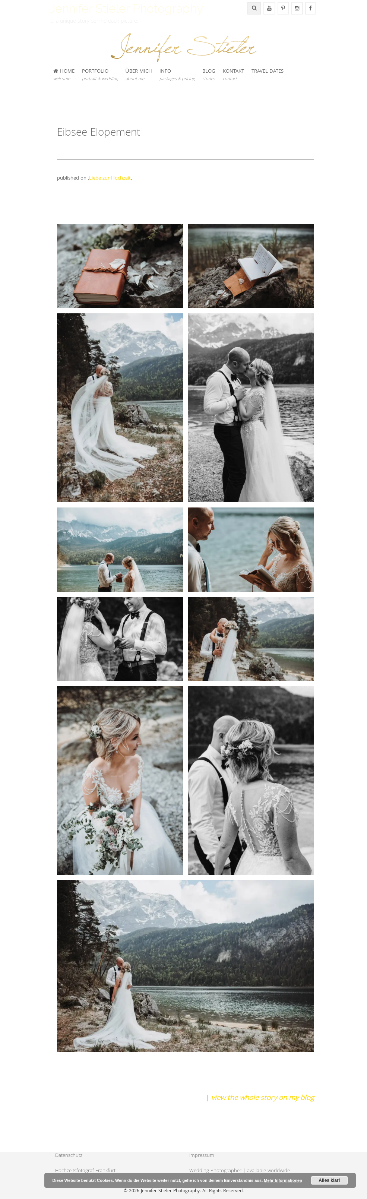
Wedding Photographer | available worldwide (239, 1171)
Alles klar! (329, 1180)
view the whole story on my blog (262, 1098)
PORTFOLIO (100, 75)
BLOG (208, 75)
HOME (64, 75)
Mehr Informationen (283, 1180)
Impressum (201, 1156)
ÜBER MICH (139, 75)
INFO (177, 75)
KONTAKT (233, 75)
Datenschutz (68, 1156)
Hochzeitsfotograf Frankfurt (85, 1171)
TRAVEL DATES (267, 71)
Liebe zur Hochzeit (110, 178)
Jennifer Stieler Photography (126, 8)
